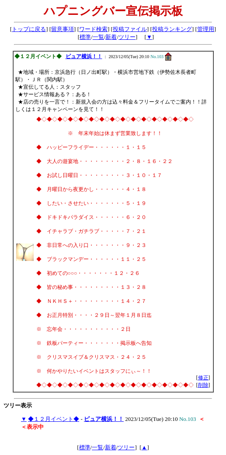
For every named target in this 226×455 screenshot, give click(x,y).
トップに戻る (29, 29)
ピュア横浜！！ (84, 56)
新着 (111, 37)
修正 (203, 378)
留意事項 (62, 29)
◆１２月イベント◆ (53, 419)
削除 (203, 385)
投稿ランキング (172, 29)
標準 (85, 37)
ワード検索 (93, 29)
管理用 (205, 29)
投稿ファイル (130, 29)
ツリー (127, 37)
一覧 (98, 37)
